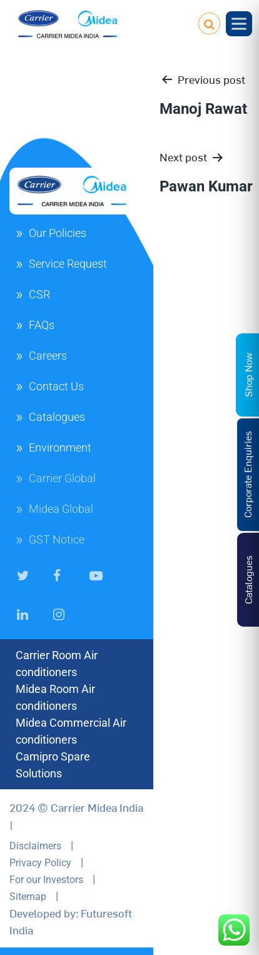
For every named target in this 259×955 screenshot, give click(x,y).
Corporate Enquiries (247, 474)
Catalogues (57, 416)
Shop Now (248, 374)
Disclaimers (35, 846)
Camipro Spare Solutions (53, 765)
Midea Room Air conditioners (55, 697)
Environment (60, 447)
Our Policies (57, 233)
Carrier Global (62, 478)
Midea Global (61, 508)
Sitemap (27, 896)
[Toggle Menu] (238, 23)
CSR (39, 294)
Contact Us (56, 386)
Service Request (68, 263)
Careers (48, 355)
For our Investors (46, 880)
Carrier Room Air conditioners (57, 664)
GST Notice (56, 539)
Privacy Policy (40, 863)
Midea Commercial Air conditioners (71, 731)
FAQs (41, 324)
